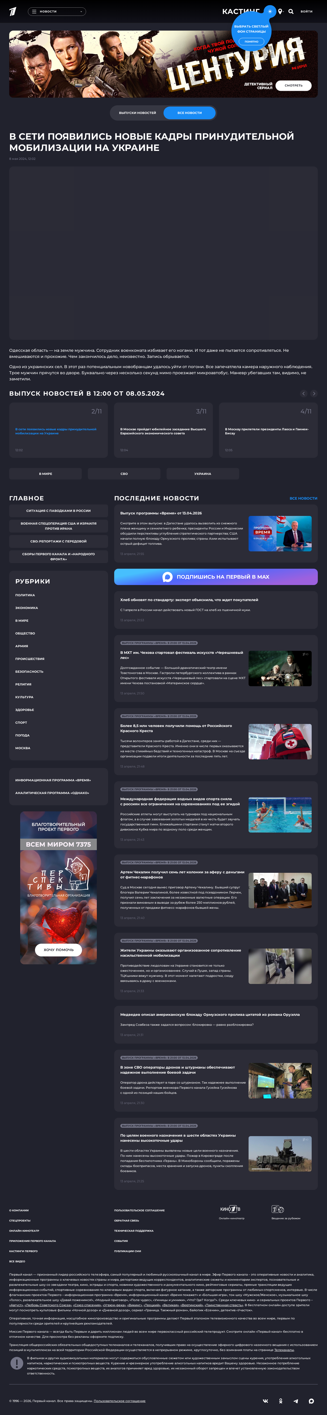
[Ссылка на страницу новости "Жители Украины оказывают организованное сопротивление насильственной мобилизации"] (216, 966)
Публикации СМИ (127, 1251)
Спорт (21, 722)
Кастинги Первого (23, 1251)
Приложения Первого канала (32, 1241)
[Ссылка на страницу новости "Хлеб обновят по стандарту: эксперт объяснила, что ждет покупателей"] (216, 610)
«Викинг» (134, 1305)
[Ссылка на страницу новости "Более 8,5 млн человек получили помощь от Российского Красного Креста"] (216, 741)
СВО (124, 474)
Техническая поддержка (134, 1230)
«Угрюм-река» (114, 1305)
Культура (24, 697)
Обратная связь (126, 1220)
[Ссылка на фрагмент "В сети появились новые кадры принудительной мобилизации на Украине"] (58, 430)
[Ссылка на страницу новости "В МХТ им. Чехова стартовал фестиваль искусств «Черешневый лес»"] (216, 668)
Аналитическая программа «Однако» (52, 793)
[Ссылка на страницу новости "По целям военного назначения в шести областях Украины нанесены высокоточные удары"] (216, 1154)
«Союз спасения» (87, 1305)
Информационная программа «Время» (53, 780)
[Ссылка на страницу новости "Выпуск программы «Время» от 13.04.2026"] (216, 533)
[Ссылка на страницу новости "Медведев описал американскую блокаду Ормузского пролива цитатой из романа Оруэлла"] (216, 1024)
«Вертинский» (191, 1305)
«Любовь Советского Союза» (48, 1305)
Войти (307, 11)
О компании (19, 1210)
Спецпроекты (19, 1220)
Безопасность (29, 671)
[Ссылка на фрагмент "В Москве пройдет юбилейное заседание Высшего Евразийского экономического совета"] (163, 430)
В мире (45, 474)
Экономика (26, 608)
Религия (23, 684)
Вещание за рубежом (286, 1212)
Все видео (17, 1261)
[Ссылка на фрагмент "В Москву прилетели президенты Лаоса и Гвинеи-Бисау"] (268, 430)
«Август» (16, 1305)
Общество (25, 633)
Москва (22, 748)
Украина (202, 474)
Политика (25, 595)
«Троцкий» (152, 1305)
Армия (21, 646)
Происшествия (29, 659)
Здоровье (24, 710)
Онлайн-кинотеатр (24, 1230)
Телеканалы (284, 1350)
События (121, 1241)
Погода (22, 735)
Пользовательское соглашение (139, 1210)
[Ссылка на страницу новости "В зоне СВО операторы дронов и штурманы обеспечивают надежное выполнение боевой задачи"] (216, 1081)
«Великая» (170, 1305)
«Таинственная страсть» (224, 1305)
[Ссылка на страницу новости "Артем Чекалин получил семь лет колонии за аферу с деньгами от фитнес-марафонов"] (216, 890)
